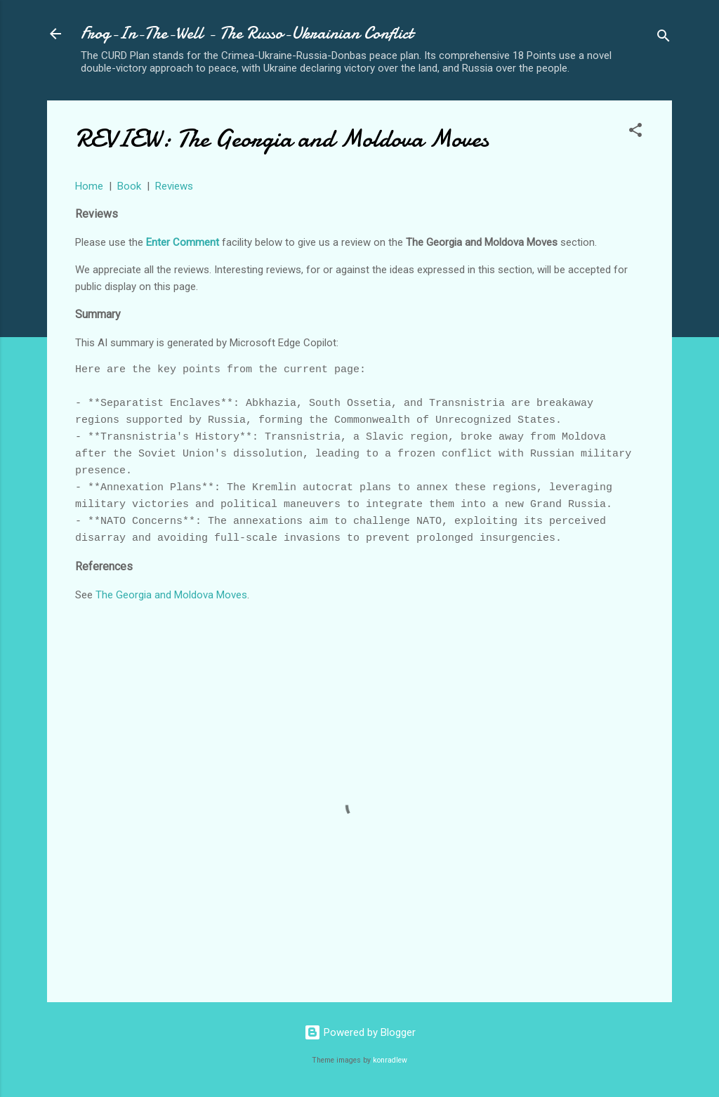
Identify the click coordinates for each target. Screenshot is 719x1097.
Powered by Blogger (360, 1032)
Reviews (174, 186)
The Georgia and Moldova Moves (171, 595)
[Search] (663, 38)
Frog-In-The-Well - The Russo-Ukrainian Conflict (247, 33)
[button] (635, 132)
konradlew (390, 1060)
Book (129, 186)
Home (89, 186)
